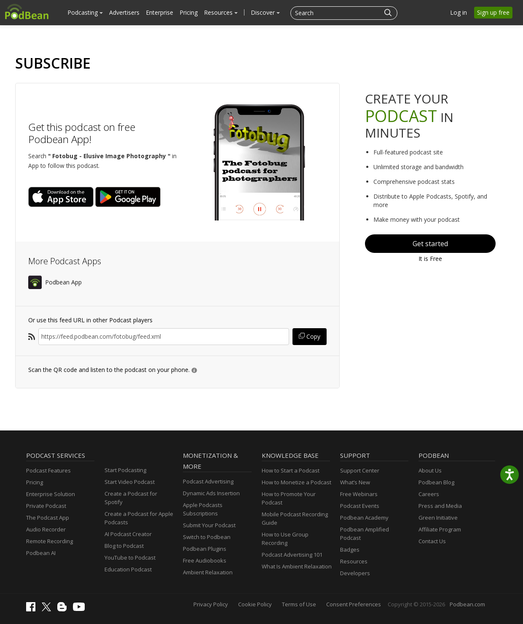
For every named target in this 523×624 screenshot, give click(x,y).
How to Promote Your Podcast (289, 498)
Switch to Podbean (207, 537)
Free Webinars (359, 494)
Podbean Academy (364, 517)
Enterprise (159, 12)
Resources (221, 12)
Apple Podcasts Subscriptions (203, 509)
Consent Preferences (353, 604)
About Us (430, 470)
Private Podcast (46, 506)
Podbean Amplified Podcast (364, 534)
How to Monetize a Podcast (296, 482)
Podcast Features (48, 470)
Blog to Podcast (124, 546)
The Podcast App (47, 517)
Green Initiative (438, 517)
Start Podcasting (125, 470)
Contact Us (432, 541)
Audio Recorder (46, 529)
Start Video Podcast (130, 482)
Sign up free (493, 12)
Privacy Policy (210, 604)
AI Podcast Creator (128, 534)
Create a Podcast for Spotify (131, 498)
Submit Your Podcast (209, 525)
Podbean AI (41, 553)
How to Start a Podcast (290, 470)
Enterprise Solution (50, 494)
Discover (265, 12)
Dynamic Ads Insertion (211, 493)
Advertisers (124, 12)
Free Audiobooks (204, 560)
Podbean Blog (436, 482)
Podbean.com (467, 604)
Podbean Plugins (204, 548)
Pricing (189, 12)
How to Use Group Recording (285, 539)
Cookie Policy (255, 604)
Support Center (359, 470)
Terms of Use (299, 604)
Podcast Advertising (208, 481)
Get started (430, 243)
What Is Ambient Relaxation (297, 566)
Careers (428, 494)
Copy (309, 336)
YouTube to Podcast (130, 557)
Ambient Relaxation (208, 572)
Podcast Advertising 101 (292, 554)
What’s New (355, 482)
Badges (349, 549)
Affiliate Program (439, 529)
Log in (458, 12)
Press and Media (440, 506)
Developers (355, 573)
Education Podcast (128, 569)
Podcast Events (359, 506)
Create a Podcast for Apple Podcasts (139, 518)
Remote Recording (49, 541)
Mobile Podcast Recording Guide (295, 518)
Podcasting (85, 12)
